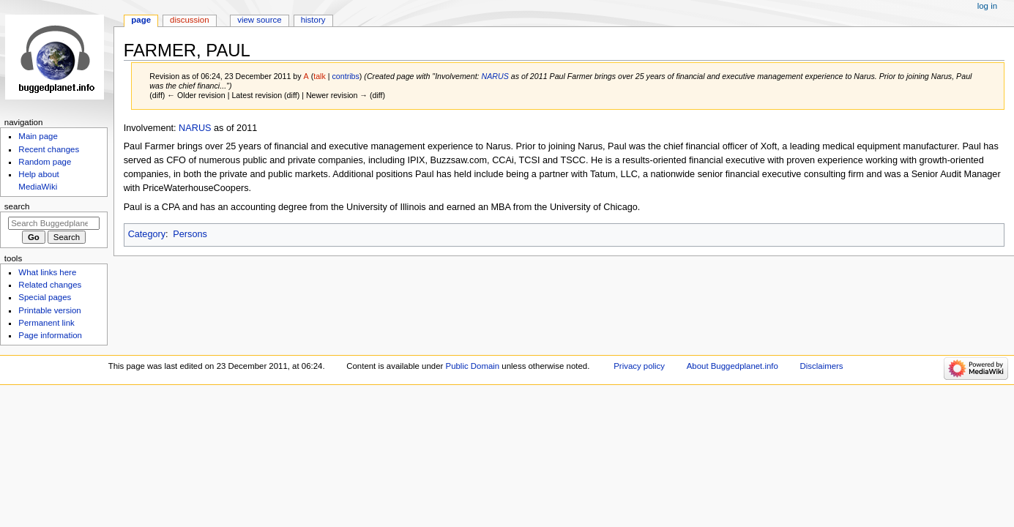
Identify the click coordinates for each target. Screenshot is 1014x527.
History (313, 19)
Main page (38, 136)
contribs (345, 76)
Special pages (44, 297)
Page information (50, 335)
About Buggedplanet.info (732, 366)
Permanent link (46, 322)
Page (141, 19)
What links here (47, 272)
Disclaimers (821, 366)
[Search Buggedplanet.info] (54, 223)
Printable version (49, 310)
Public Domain (473, 366)
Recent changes (48, 149)
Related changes (49, 284)
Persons (190, 234)
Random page (44, 161)
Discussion (189, 19)
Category (146, 234)
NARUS (495, 76)
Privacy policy (639, 366)
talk (319, 76)
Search (17, 206)
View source (259, 19)
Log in (987, 5)
